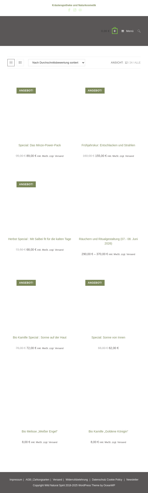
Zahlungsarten (41, 479)
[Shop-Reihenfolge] (56, 62)
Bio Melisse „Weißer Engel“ (40, 431)
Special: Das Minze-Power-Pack (39, 145)
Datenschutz (99, 479)
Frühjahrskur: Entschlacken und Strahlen (108, 145)
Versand (57, 479)
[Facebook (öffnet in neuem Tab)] (69, 10)
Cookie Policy (114, 479)
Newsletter (132, 479)
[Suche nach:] (137, 31)
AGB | (29, 479)
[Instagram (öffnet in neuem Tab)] (74, 10)
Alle (137, 62)
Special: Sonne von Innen (108, 337)
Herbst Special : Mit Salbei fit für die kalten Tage (39, 239)
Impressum (16, 479)
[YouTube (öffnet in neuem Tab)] (79, 10)
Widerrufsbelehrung (77, 479)
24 (131, 62)
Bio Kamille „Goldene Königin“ (108, 431)
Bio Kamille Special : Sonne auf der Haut (39, 337)
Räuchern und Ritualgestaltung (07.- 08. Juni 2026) (108, 241)
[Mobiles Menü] (126, 31)
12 (126, 62)
